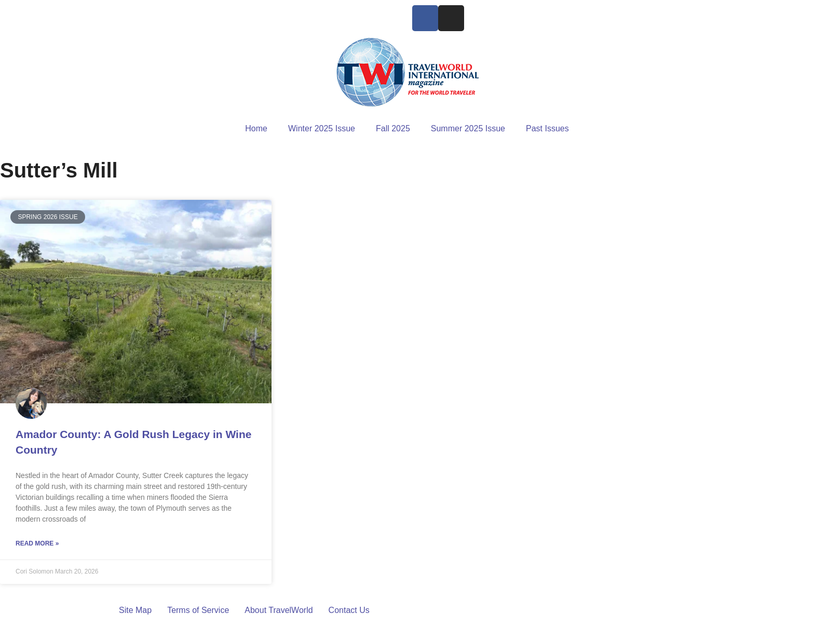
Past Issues (547, 128)
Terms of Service (198, 610)
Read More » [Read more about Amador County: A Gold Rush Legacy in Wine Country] (37, 543)
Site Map (135, 610)
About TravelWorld (279, 610)
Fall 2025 (393, 128)
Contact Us (349, 610)
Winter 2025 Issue (321, 128)
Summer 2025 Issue (468, 128)
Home (256, 128)
